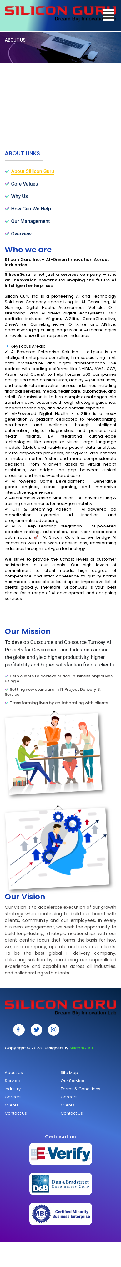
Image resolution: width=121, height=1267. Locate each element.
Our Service (72, 1081)
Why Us (19, 196)
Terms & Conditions (80, 1089)
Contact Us (16, 1113)
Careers (13, 1097)
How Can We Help (31, 209)
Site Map (69, 1073)
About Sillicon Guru (32, 171)
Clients (11, 1105)
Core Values (24, 184)
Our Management (30, 221)
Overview (21, 234)
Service (12, 1081)
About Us (14, 1073)
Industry (13, 1089)
